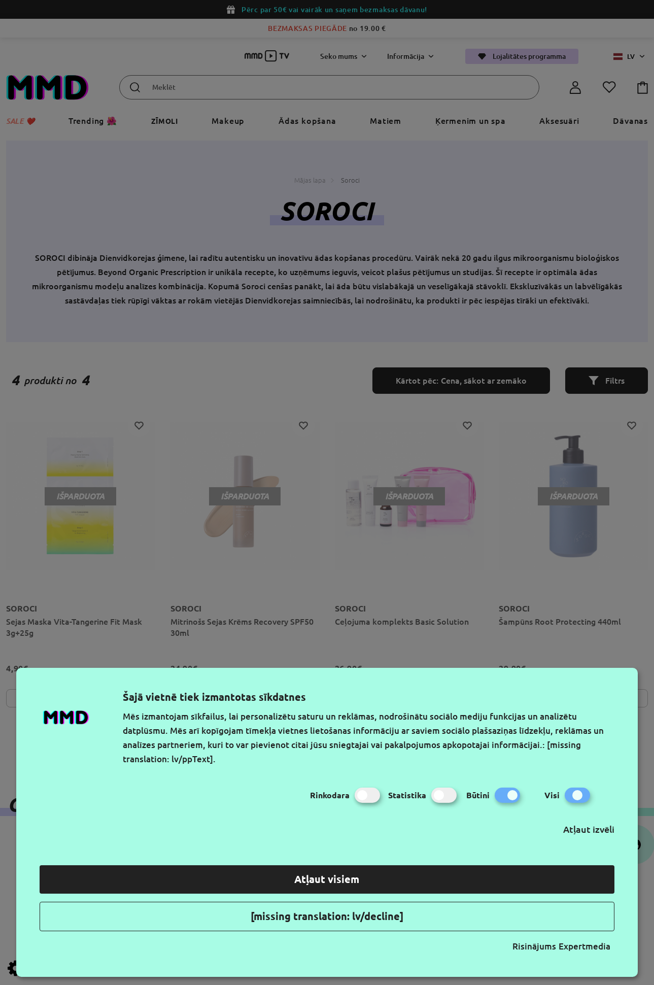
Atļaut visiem (326, 879)
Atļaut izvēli (588, 829)
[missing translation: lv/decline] (327, 916)
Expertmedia (584, 946)
